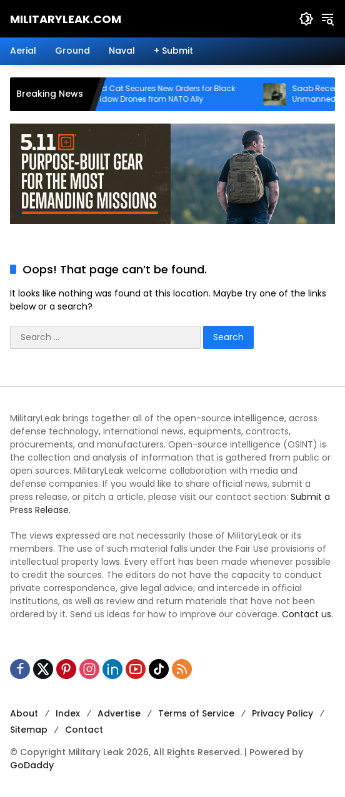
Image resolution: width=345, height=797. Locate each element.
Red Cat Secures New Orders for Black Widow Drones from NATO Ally (174, 94)
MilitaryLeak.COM (65, 19)
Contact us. (307, 614)
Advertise (119, 713)
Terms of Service (196, 713)
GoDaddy (32, 765)
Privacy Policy (282, 713)
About (24, 713)
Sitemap (29, 729)
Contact (84, 729)
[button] (306, 18)
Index (68, 713)
